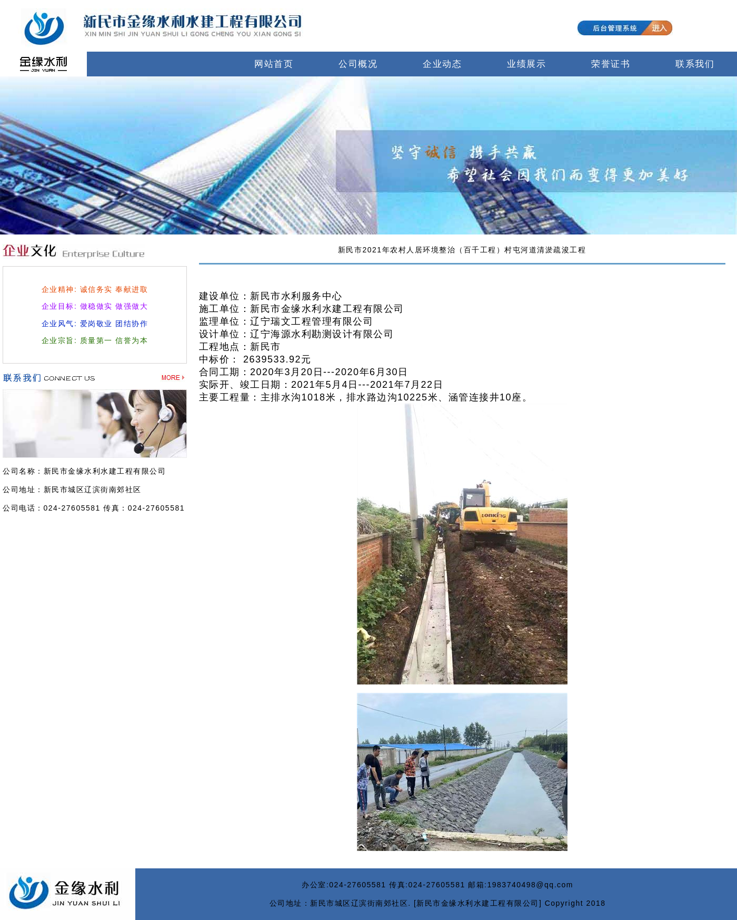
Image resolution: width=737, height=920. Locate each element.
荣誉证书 (610, 64)
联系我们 (694, 64)
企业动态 (442, 64)
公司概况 (357, 64)
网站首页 (273, 64)
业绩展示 (526, 64)
